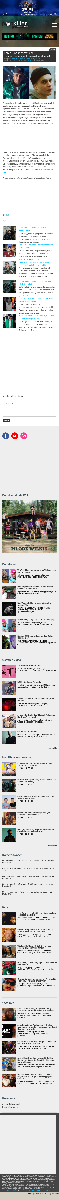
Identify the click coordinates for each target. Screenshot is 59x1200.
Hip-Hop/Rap (20, 59)
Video (39, 59)
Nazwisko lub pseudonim (13, 396)
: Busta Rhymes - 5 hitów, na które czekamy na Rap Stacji (28, 869)
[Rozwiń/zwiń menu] (54, 25)
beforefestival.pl (10, 1107)
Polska (13, 59)
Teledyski (33, 59)
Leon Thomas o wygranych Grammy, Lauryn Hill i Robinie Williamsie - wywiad (36, 1009)
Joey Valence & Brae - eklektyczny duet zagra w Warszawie (35, 797)
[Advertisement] (29, 363)
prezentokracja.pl (11, 1104)
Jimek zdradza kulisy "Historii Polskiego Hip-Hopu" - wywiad (36, 716)
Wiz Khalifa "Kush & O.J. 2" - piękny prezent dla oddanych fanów (34, 947)
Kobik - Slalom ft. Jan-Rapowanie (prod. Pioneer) (35, 699)
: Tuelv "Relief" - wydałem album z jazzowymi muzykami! (28, 862)
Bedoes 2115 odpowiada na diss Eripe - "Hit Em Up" (35, 637)
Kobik (9, 221)
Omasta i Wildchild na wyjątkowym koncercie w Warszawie (33, 814)
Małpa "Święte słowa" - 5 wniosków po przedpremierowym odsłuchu (35, 930)
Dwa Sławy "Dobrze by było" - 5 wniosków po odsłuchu (37, 963)
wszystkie (52, 748)
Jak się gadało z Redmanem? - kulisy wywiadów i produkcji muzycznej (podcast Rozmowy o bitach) (37, 1027)
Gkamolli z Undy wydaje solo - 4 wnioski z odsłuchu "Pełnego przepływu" (36, 980)
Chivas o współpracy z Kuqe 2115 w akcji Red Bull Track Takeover (36, 1042)
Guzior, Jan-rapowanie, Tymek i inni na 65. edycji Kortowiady (37, 781)
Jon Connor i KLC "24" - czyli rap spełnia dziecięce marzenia (36, 914)
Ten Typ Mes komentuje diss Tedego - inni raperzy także (36, 571)
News (28, 59)
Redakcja (30, 60)
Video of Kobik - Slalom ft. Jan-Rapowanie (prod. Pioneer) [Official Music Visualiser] (29, 197)
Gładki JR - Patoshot (27, 731)
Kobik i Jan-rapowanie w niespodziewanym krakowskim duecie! (27, 55)
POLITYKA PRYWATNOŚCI (29, 1190)
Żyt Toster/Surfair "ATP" (28, 665)
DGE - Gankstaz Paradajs (29, 682)
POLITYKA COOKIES (48, 1190)
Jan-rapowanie (18, 221)
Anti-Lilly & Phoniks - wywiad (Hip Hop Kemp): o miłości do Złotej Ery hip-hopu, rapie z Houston (36, 1060)
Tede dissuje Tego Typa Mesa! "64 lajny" (36, 619)
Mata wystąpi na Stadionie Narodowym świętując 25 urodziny (35, 764)
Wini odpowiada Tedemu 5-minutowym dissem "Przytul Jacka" (35, 587)
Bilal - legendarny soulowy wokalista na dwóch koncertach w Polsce (35, 830)
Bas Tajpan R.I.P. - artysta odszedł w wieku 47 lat (34, 604)
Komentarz (8, 404)
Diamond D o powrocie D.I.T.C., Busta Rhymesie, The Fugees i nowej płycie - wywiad (35, 1076)
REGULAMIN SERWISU (10, 1190)
